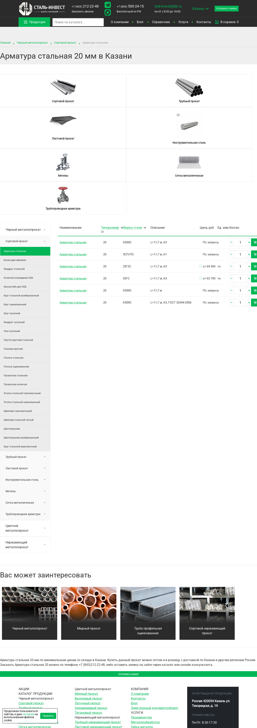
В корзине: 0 (227, 22)
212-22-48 (83, 6)
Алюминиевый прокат (91, 644)
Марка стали (132, 162)
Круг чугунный (12, 247)
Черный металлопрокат (32, 42)
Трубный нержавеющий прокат (98, 658)
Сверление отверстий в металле (154, 668)
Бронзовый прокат (89, 635)
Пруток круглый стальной (18, 274)
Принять (48, 715)
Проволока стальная (16, 309)
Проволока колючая (15, 318)
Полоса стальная (13, 291)
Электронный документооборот (154, 644)
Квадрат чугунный (14, 256)
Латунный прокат (88, 639)
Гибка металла (142, 663)
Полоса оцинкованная (16, 300)
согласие (28, 714)
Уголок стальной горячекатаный (22, 327)
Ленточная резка (143, 677)
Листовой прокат (17, 402)
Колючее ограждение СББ (18, 212)
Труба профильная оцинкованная (148, 565)
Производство (141, 654)
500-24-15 (126, 6)
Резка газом (140, 687)
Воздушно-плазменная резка (152, 691)
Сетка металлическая (20, 436)
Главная (5, 42)
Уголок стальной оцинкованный (22, 336)
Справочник (161, 22)
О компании (120, 22)
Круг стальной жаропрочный (20, 380)
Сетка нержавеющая (90, 673)
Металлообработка (145, 658)
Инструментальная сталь (22, 413)
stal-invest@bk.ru (163, 6)
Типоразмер (110, 162)
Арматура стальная (15, 185)
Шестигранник (12, 363)
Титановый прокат (88, 649)
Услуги (183, 22)
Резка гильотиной (144, 682)
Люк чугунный (12, 265)
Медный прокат (89, 562)
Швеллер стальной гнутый (19, 354)
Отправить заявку (128, 609)
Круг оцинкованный (15, 238)
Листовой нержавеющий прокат (98, 663)
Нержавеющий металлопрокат (17, 479)
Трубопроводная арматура (23, 448)
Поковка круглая (13, 283)
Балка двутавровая (15, 194)
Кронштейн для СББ (15, 220)
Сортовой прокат (65, 42)
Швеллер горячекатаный (18, 345)
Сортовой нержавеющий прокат (207, 565)
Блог (140, 22)
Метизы (11, 425)
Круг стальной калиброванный (21, 229)
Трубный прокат (16, 391)
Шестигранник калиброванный (21, 371)
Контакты (203, 22)
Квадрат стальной (14, 203)
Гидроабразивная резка (148, 696)
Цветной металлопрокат (17, 462)
